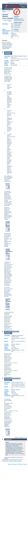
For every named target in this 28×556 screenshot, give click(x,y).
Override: (6, 62)
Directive (7, 53)
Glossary (21, 2)
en (9, 21)
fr (11, 21)
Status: (4, 29)
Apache (3, 10)
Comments (17, 30)
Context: (6, 60)
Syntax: (6, 57)
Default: (6, 341)
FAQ (18, 2)
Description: (5, 23)
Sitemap (25, 2)
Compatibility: (5, 33)
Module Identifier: (6, 30)
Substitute (16, 17)
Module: (6, 65)
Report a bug (17, 27)
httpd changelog (18, 23)
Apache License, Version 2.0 (16, 461)
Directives (14, 2)
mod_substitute (6, 42)
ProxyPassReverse (9, 312)
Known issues (17, 25)
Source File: (5, 32)
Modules (9, 2)
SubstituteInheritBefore (18, 18)
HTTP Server (9, 10)
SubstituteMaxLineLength (19, 20)
